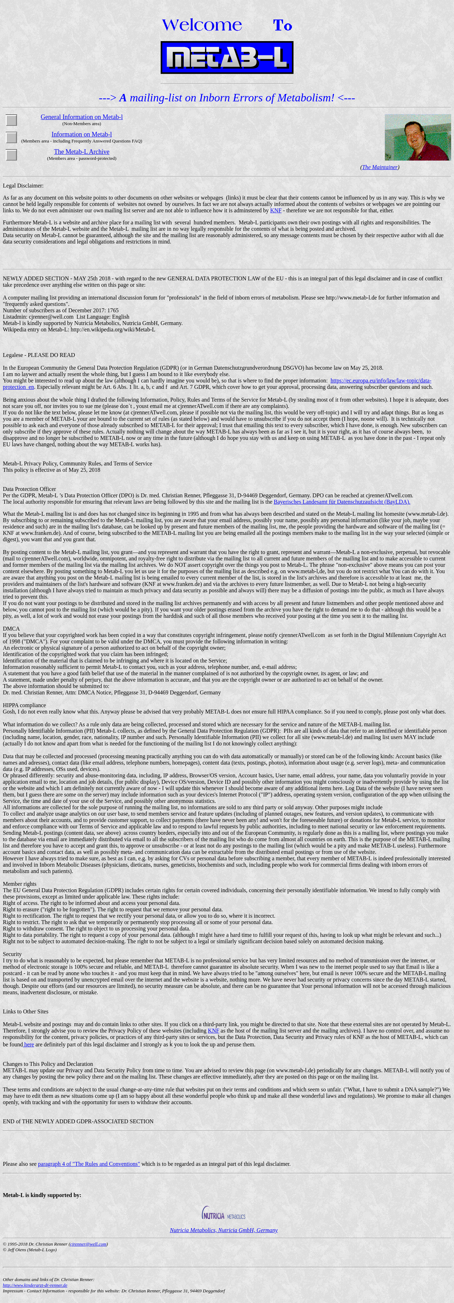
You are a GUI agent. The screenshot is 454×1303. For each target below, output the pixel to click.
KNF (276, 210)
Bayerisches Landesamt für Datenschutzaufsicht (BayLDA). (342, 502)
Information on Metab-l (81, 134)
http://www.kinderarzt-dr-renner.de (35, 1285)
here (28, 1044)
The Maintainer (380, 167)
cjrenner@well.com (88, 1244)
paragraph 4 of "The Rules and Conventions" (89, 1164)
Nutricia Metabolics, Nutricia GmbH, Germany (224, 1230)
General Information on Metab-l (82, 117)
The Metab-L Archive (81, 151)
